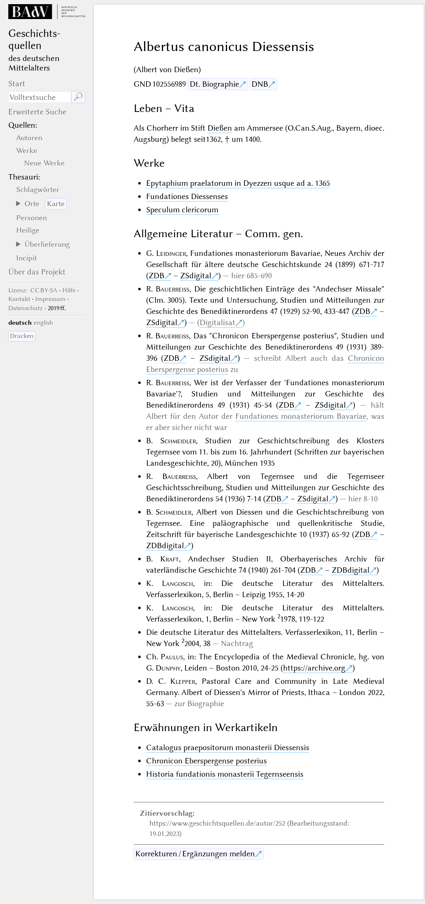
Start (16, 83)
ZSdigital (195, 275)
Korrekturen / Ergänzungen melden (195, 853)
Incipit (26, 257)
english (43, 322)
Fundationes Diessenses (187, 196)
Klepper (182, 681)
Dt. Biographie (214, 84)
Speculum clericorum (182, 209)
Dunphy (168, 668)
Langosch (177, 583)
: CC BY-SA (32, 290)
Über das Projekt (37, 272)
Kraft (169, 559)
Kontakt (19, 299)
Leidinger (171, 253)
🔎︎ (78, 97)
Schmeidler (178, 440)
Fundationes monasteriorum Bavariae (300, 416)
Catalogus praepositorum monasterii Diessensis (227, 747)
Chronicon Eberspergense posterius (206, 760)
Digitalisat (217, 322)
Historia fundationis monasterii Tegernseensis (224, 774)
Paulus (172, 656)
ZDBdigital (165, 545)
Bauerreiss (172, 289)
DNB (260, 84)
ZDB (156, 275)
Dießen (220, 128)
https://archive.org (314, 668)
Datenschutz (25, 308)
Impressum (50, 299)
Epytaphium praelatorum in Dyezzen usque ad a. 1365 (238, 183)
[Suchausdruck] (39, 97)
